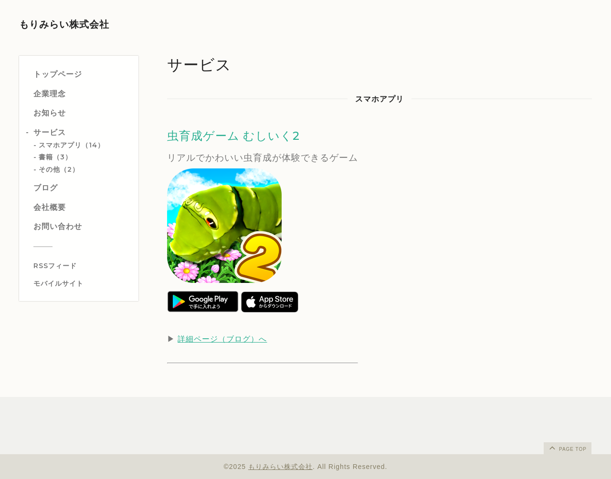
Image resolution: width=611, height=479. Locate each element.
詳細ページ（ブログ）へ (222, 339)
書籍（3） (55, 157)
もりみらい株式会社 (64, 24)
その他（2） (59, 169)
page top (567, 447)
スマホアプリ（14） (72, 145)
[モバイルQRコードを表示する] (82, 283)
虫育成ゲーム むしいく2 (233, 136)
